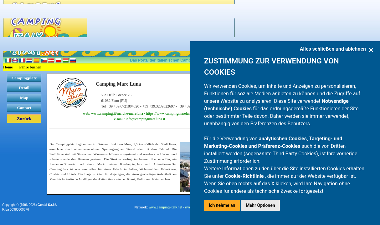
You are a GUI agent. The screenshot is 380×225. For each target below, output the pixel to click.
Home (8, 67)
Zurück (24, 118)
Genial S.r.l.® (47, 205)
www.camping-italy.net (165, 207)
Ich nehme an (222, 205)
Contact (24, 107)
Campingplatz (24, 78)
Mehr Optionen (260, 205)
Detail (24, 87)
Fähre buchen (30, 67)
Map (24, 97)
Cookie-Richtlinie (245, 176)
